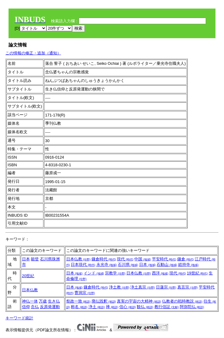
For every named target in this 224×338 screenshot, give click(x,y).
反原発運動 (50, 306)
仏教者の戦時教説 (182, 301)
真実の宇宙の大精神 (139, 301)
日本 (26, 259)
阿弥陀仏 (192, 306)
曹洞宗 (84, 292)
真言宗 (187, 287)
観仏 (145, 306)
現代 (125, 259)
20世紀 (28, 276)
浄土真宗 (142, 287)
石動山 (167, 264)
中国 (142, 259)
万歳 (43, 301)
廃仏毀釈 (104, 301)
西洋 (160, 273)
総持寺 (188, 264)
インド (94, 273)
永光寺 (106, 264)
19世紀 (197, 273)
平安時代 (164, 259)
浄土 (97, 306)
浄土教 (119, 287)
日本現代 (83, 264)
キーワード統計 (19, 318)
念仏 (35, 306)
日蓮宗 (166, 287)
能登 (35, 259)
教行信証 (166, 306)
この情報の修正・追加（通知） (33, 53)
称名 (79, 306)
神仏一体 (30, 301)
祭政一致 (78, 301)
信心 (127, 306)
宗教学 (115, 273)
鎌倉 (185, 259)
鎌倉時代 (104, 259)
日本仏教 (78, 259)
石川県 (128, 264)
